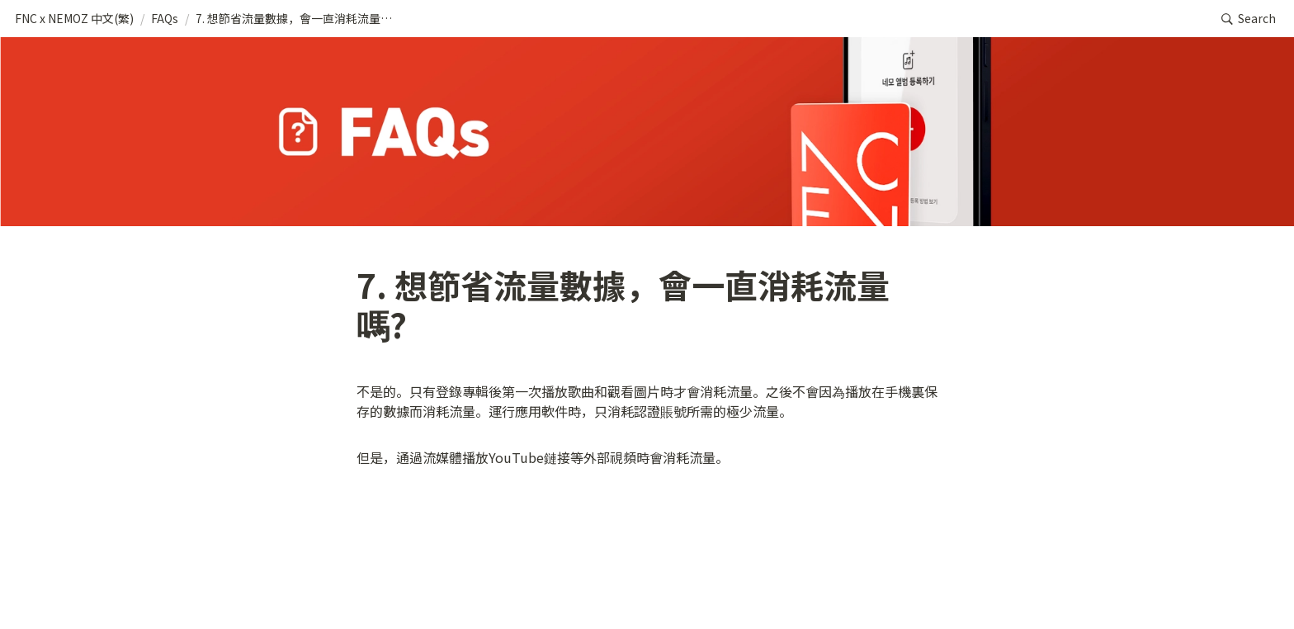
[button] (74, 19)
